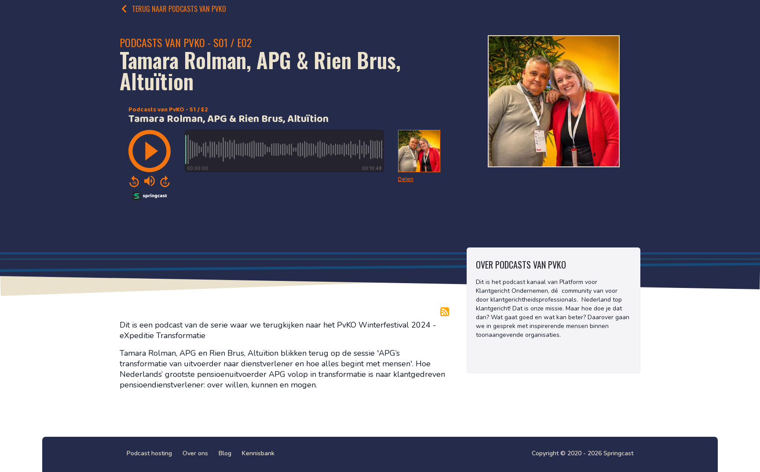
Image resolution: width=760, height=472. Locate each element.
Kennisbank (258, 453)
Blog (225, 453)
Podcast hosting (149, 453)
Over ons (195, 453)
